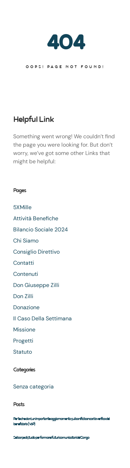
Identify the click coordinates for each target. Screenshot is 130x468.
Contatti (23, 262)
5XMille (22, 207)
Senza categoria (33, 386)
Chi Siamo (25, 240)
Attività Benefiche (35, 218)
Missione (24, 329)
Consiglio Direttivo (36, 251)
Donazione (26, 307)
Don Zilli (23, 296)
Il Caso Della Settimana (42, 318)
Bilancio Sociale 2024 (40, 229)
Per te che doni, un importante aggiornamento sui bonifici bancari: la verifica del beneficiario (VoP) (61, 421)
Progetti (23, 340)
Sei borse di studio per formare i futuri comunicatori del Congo (51, 437)
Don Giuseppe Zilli (36, 285)
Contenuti (25, 274)
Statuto (22, 351)
